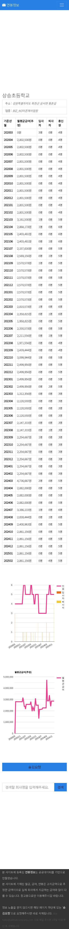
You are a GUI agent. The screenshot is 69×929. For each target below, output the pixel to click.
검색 (60, 787)
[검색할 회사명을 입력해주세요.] (28, 787)
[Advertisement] (34, 52)
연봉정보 (10, 4)
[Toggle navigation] (62, 4)
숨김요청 (34, 766)
